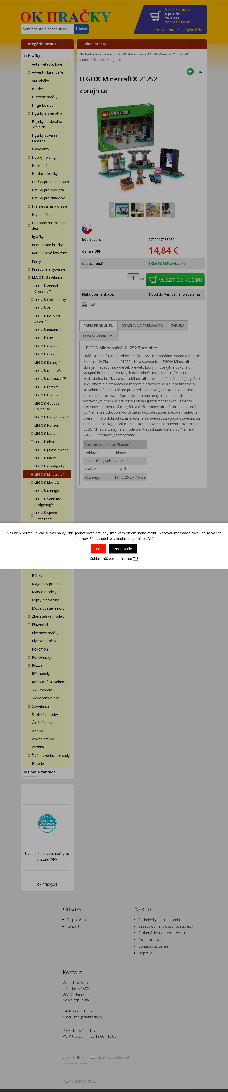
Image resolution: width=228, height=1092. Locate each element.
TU (135, 558)
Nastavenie (123, 549)
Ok (98, 549)
